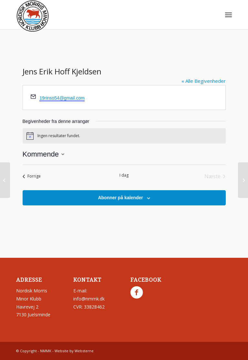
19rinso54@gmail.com (62, 98)
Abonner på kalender (120, 197)
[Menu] (228, 14)
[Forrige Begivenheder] (32, 176)
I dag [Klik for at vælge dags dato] (124, 175)
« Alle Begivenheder (203, 81)
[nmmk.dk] (32, 16)
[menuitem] (228, 14)
